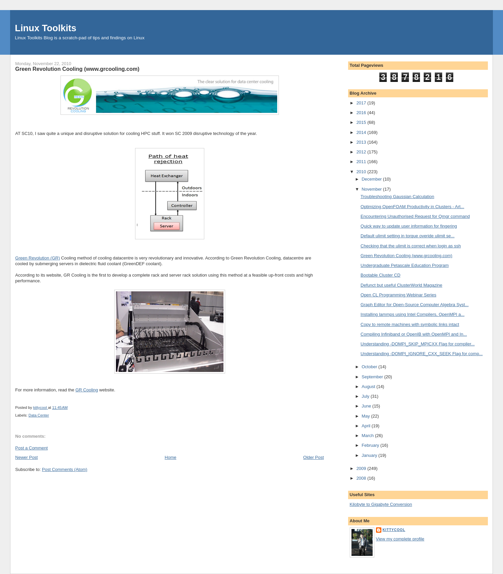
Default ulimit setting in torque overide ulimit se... (408, 235)
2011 (362, 161)
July (366, 396)
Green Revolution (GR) (37, 257)
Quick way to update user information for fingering (409, 226)
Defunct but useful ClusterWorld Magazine (401, 285)
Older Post (313, 457)
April (367, 425)
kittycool (394, 530)
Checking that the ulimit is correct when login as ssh (411, 245)
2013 (362, 142)
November (372, 189)
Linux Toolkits (45, 28)
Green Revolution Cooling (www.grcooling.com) (406, 255)
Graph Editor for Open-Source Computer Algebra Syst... (415, 304)
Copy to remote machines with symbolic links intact (410, 324)
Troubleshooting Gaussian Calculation (397, 196)
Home (170, 457)
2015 (362, 122)
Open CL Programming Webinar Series (398, 294)
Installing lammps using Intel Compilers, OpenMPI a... (412, 314)
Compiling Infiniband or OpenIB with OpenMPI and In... (414, 334)
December (372, 179)
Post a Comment (31, 447)
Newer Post (26, 457)
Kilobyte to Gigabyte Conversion (381, 504)
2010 (362, 171)
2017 (362, 102)
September (373, 376)
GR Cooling (86, 389)
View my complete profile (400, 538)
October (370, 366)
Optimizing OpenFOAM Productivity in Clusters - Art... (412, 206)
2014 (362, 132)
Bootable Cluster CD (381, 275)
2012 (362, 151)
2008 (362, 478)
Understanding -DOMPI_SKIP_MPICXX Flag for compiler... (418, 343)
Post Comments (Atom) (64, 469)
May (366, 416)
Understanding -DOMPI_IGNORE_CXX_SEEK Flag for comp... (422, 353)
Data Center (39, 415)
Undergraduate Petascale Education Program (405, 265)
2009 (362, 468)
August (369, 386)
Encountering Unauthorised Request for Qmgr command (415, 216)
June (367, 406)
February (371, 445)
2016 (362, 112)
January (370, 455)
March (368, 435)
